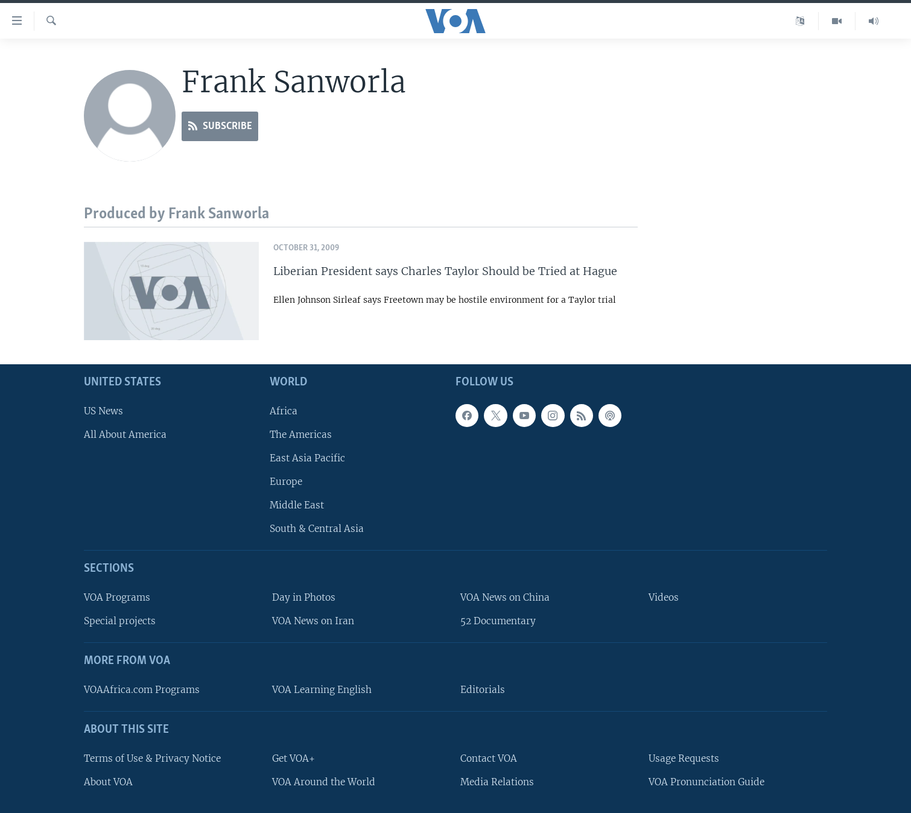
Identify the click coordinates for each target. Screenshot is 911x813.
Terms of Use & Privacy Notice (152, 758)
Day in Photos (303, 597)
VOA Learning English (322, 689)
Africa (283, 410)
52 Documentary (498, 621)
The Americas (301, 434)
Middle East (297, 505)
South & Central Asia (317, 528)
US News (103, 410)
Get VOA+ (293, 758)
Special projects (120, 621)
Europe (286, 481)
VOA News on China (505, 597)
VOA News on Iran (313, 621)
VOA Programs (117, 597)
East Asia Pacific (307, 458)
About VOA (108, 782)
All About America (125, 434)
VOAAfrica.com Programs (142, 689)
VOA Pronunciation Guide (706, 782)
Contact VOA (488, 758)
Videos (664, 597)
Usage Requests (684, 758)
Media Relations (497, 782)
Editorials (482, 689)
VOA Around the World (323, 782)
